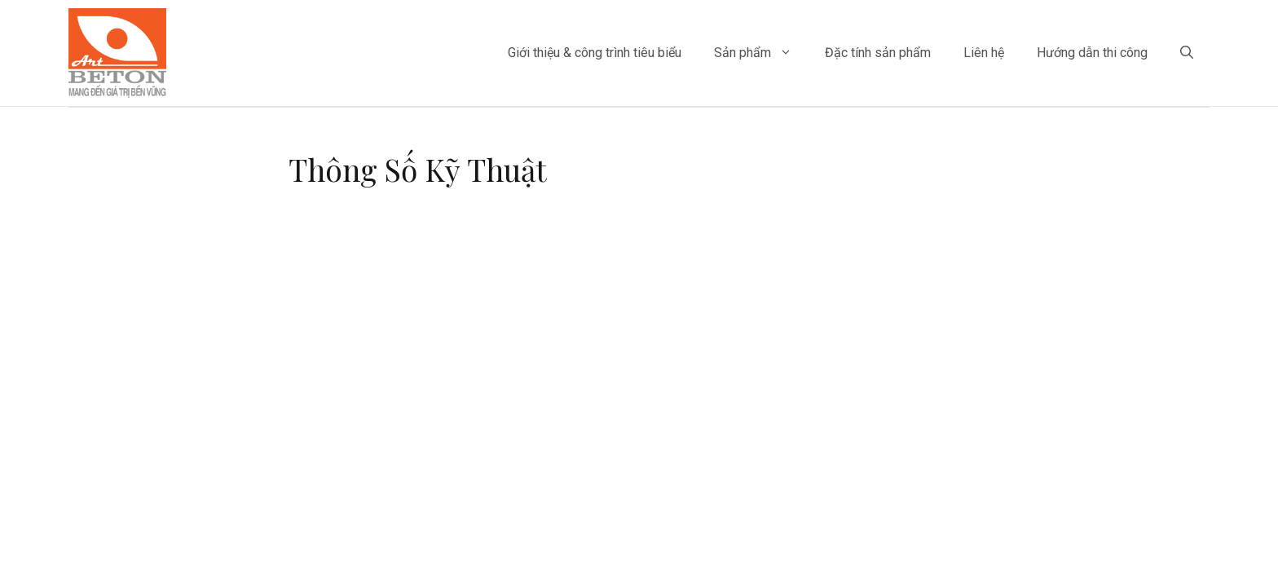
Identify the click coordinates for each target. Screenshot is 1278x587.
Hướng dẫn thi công (1092, 52)
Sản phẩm (761, 53)
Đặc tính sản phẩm (878, 52)
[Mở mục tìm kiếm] (1187, 53)
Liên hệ (983, 52)
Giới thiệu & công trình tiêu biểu (594, 52)
